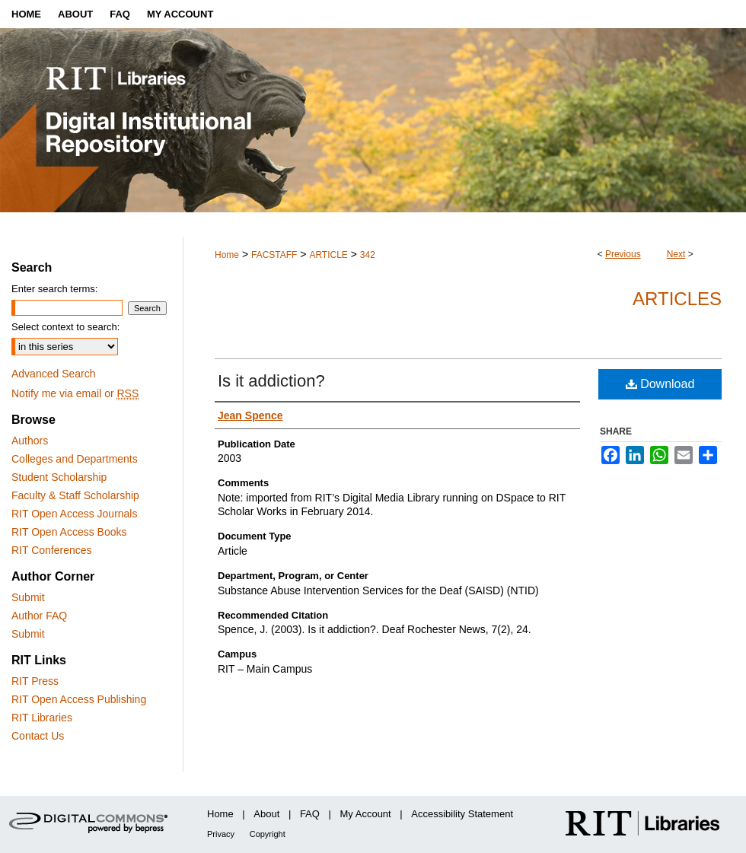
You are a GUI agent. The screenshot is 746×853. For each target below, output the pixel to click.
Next (676, 254)
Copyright (267, 834)
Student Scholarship (59, 477)
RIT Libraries (41, 717)
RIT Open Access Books (68, 532)
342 (367, 255)
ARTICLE (328, 255)
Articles (677, 298)
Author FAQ (39, 616)
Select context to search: (65, 327)
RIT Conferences (51, 550)
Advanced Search (53, 374)
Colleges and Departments (74, 459)
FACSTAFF (274, 255)
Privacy (220, 834)
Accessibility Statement (462, 814)
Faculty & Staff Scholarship (75, 495)
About (266, 814)
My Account (365, 814)
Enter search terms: (54, 288)
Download (660, 383)
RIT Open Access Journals (74, 514)
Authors (29, 440)
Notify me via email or (75, 393)
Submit (28, 597)
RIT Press (35, 681)
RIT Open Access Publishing (78, 699)
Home (227, 255)
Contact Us (37, 736)
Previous (623, 254)
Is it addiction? (271, 380)
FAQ (310, 814)
